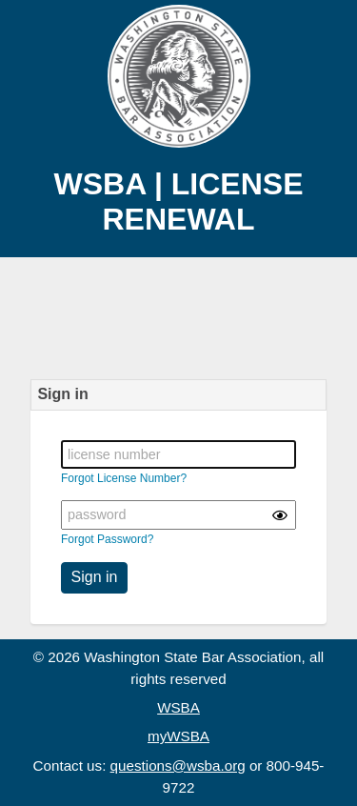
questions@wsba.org (178, 765)
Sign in (94, 577)
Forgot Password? (107, 539)
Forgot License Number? (124, 478)
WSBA (178, 707)
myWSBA (178, 736)
